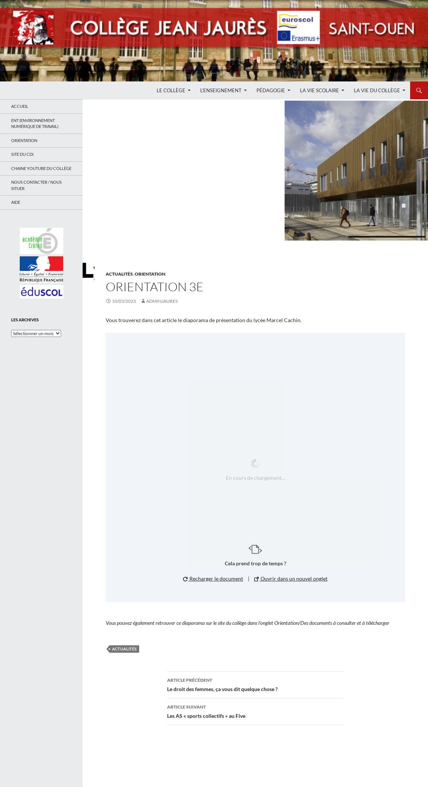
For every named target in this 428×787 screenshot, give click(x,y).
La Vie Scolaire (319, 90)
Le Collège (171, 90)
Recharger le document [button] (213, 578)
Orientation (150, 274)
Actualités (119, 274)
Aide (15, 202)
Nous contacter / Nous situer (36, 185)
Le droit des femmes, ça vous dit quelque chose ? (255, 684)
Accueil (19, 106)
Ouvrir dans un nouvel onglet (291, 578)
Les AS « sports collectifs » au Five (255, 711)
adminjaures (162, 301)
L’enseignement (221, 90)
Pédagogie (270, 90)
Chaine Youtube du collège (41, 168)
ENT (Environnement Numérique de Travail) (34, 123)
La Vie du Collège (377, 90)
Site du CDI (22, 154)
